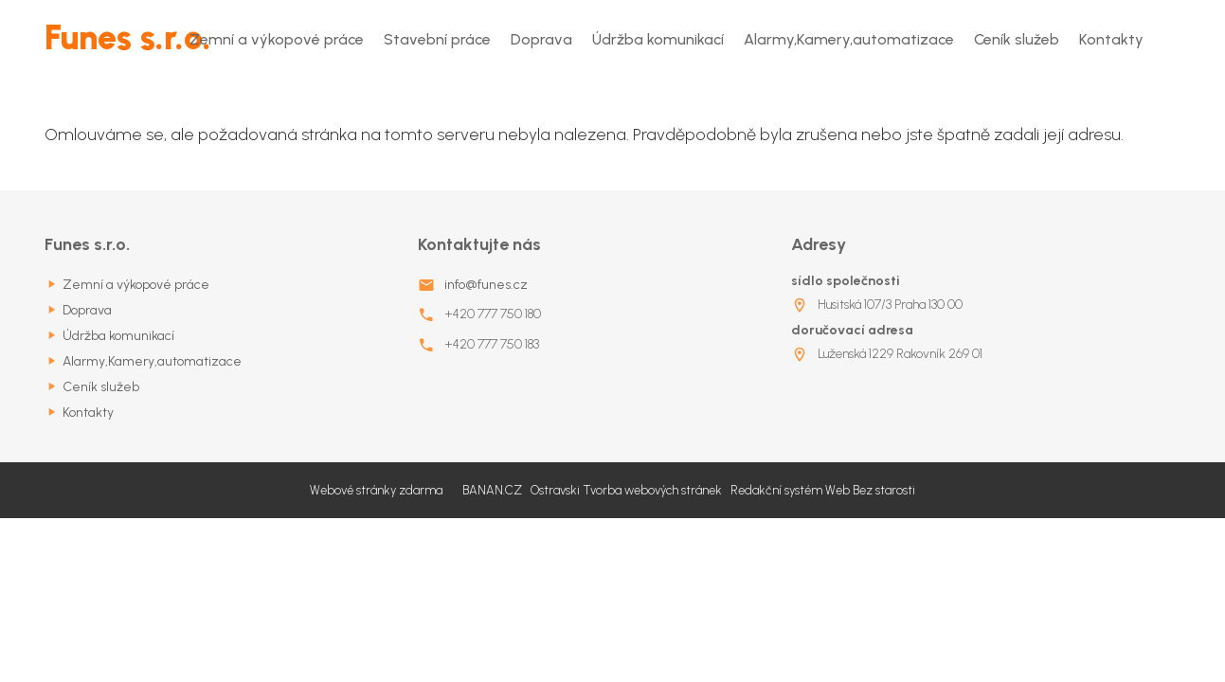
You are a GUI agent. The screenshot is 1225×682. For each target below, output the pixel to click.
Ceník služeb (1016, 39)
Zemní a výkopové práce (276, 39)
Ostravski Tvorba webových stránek (626, 490)
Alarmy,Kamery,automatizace (849, 39)
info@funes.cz (486, 285)
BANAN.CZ (492, 490)
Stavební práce (437, 39)
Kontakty (1111, 39)
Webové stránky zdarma (376, 490)
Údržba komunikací (658, 39)
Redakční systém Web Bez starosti (822, 490)
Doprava (541, 39)
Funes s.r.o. (128, 37)
